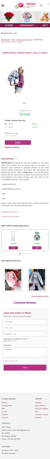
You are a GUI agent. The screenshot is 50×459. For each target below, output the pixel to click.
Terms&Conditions (41, 409)
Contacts (38, 417)
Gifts (13, 40)
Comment (8, 345)
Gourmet (5, 414)
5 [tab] (28, 253)
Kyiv (15, 33)
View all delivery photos (40, 296)
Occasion (5, 417)
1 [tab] (19, 253)
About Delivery (40, 405)
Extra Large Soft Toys (24, 40)
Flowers (4, 402)
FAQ (36, 411)
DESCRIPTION (7, 159)
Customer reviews (41, 414)
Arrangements (7, 405)
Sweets (4, 411)
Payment (38, 402)
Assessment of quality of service (16, 339)
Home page (5, 40)
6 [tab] (30, 253)
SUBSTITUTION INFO (10, 217)
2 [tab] (26, 103)
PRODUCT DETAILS (9, 212)
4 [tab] (26, 253)
